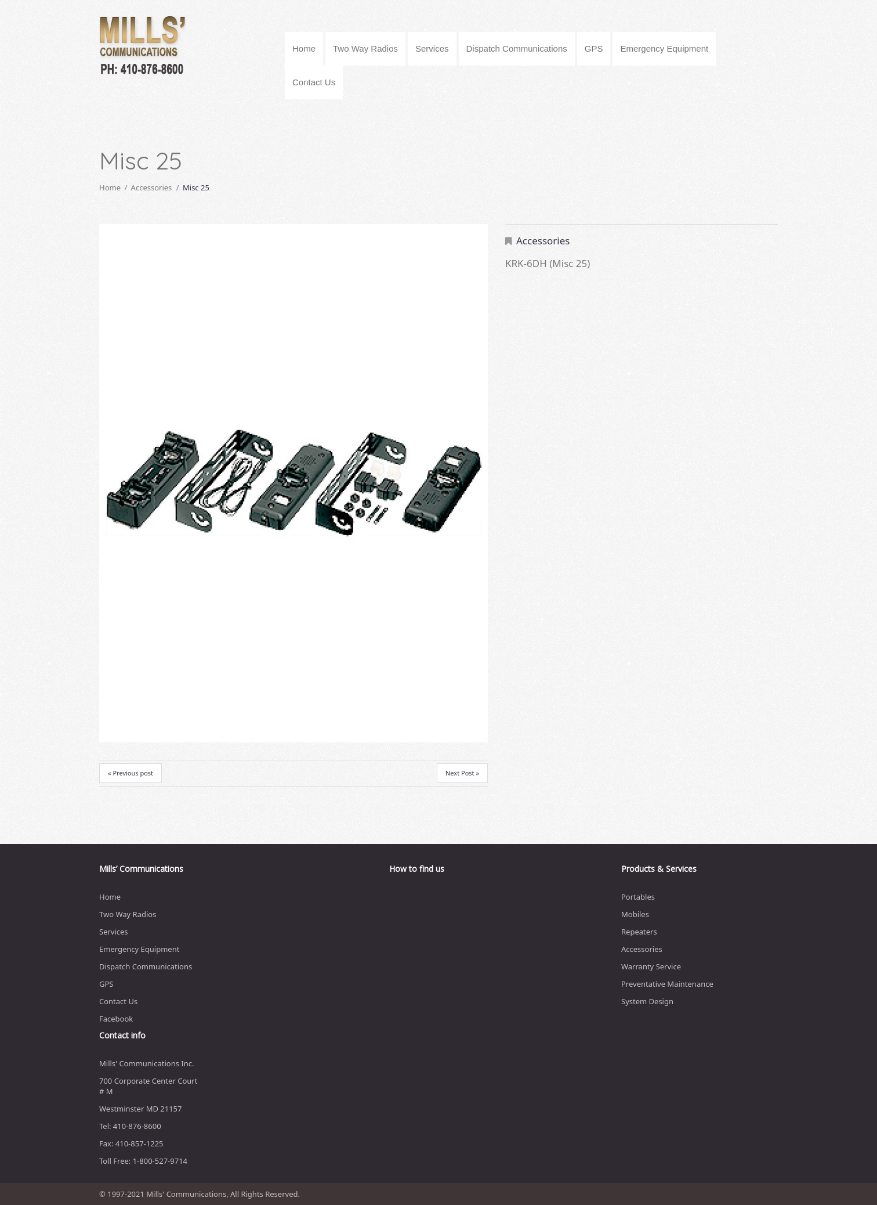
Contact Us (313, 82)
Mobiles (635, 914)
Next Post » (462, 773)
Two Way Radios (365, 48)
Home (304, 48)
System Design (647, 1001)
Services (432, 48)
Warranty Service (651, 966)
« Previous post (130, 773)
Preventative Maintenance (667, 984)
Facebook (116, 1018)
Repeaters (639, 931)
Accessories (151, 187)
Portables (638, 897)
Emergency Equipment (664, 48)
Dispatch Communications (516, 48)
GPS (594, 48)
